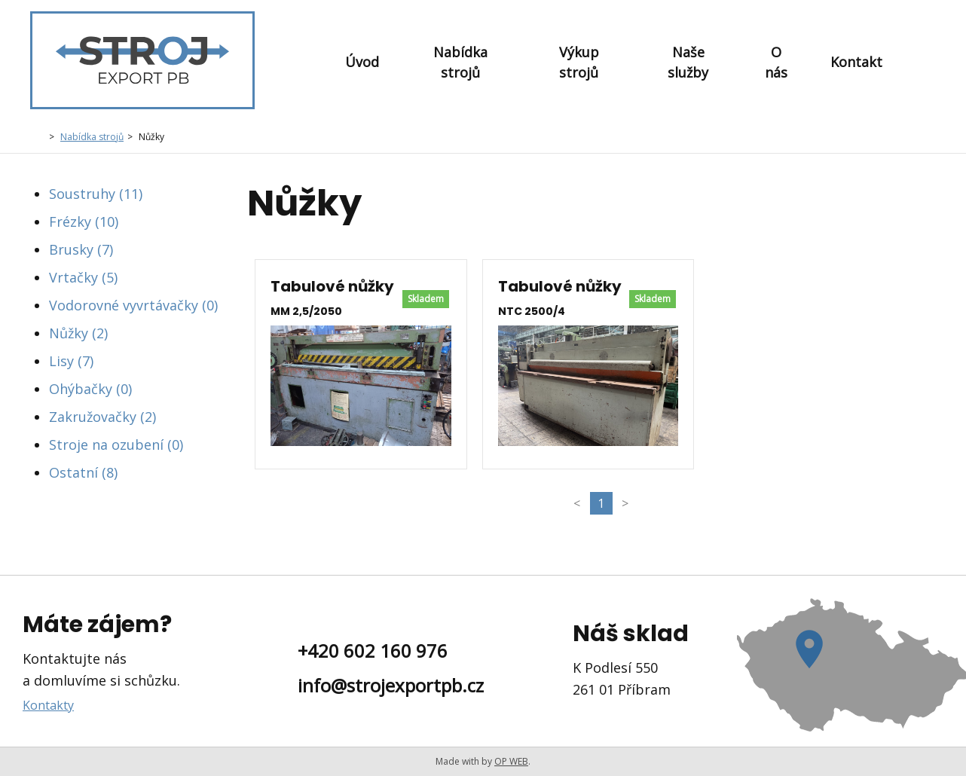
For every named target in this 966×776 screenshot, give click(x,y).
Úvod (362, 62)
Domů (37, 135)
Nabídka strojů (460, 62)
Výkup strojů (579, 62)
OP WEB (511, 761)
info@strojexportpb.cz (391, 685)
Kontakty (48, 705)
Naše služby (688, 62)
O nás (776, 62)
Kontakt (856, 62)
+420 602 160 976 (373, 650)
